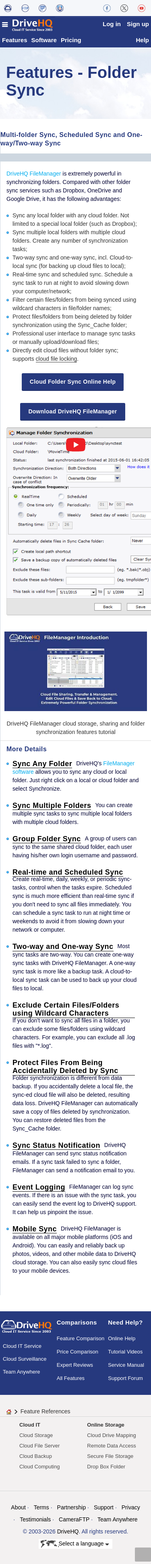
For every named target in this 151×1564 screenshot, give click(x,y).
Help (142, 40)
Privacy (131, 1507)
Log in (112, 23)
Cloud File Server (39, 1446)
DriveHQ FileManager (33, 173)
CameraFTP (74, 1519)
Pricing (71, 40)
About (18, 1507)
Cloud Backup (35, 1456)
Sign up (138, 23)
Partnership (71, 1507)
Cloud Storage (36, 1435)
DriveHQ (68, 1531)
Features (14, 40)
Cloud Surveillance (24, 1359)
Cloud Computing (39, 1467)
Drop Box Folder (106, 1467)
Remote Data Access (111, 1446)
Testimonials (35, 1519)
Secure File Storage (110, 1456)
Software (44, 40)
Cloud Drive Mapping (111, 1435)
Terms (41, 1507)
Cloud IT (29, 1425)
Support (104, 1507)
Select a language (75, 1544)
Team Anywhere (21, 1372)
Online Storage (105, 1425)
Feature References (45, 1411)
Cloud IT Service (22, 1346)
